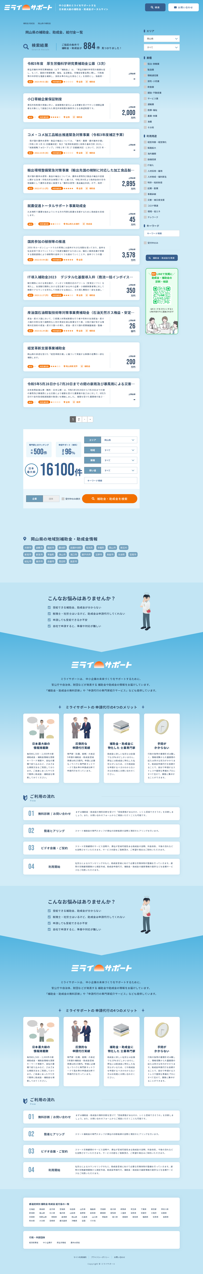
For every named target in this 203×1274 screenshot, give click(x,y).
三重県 (123, 1213)
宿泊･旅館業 (153, 63)
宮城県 (62, 1209)
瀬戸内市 (86, 554)
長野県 (82, 1213)
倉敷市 (39, 547)
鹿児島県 (63, 1220)
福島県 (93, 1209)
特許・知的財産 (155, 182)
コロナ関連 (153, 205)
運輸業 (151, 104)
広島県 (84, 1217)
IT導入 (151, 165)
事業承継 (152, 194)
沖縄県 (74, 1220)
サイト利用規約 (80, 1257)
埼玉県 (133, 1209)
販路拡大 (152, 147)
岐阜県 (93, 1213)
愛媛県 (125, 1217)
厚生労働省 (61, 1242)
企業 (34, 498)
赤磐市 (50, 561)
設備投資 (152, 159)
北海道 (32, 1209)
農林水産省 (75, 1242)
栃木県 (113, 1209)
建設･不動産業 (154, 92)
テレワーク (153, 217)
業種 (92, 460)
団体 (51, 498)
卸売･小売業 (153, 81)
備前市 (50, 547)
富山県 (42, 1213)
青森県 (42, 1209)
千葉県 (143, 1209)
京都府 (143, 1213)
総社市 (28, 561)
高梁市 (73, 561)
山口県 (94, 1217)
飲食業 (151, 86)
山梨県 (72, 1213)
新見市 (28, 554)
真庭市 (110, 554)
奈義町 (101, 547)
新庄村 (123, 547)
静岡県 (103, 1213)
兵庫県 (164, 1213)
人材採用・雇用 (155, 170)
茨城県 (103, 1209)
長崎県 (165, 1217)
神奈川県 (164, 1209)
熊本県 (32, 1220)
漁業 (150, 121)
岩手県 (52, 1209)
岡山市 (112, 547)
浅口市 (73, 554)
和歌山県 (43, 1217)
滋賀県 (133, 1213)
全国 (83, 1220)
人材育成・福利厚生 (157, 176)
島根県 (64, 1217)
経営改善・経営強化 (157, 142)
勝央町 (62, 547)
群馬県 (123, 1209)
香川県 (115, 1217)
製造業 (151, 69)
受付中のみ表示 (72, 498)
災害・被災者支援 (156, 199)
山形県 (82, 1209)
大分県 (42, 1220)
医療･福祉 (152, 110)
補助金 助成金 (29, 23)
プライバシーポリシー (100, 1257)
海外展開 (152, 153)
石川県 (52, 1213)
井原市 (28, 547)
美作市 (39, 561)
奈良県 (32, 1217)
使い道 (92, 470)
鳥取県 (54, 1217)
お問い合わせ (119, 1257)
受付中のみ (153, 242)
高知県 (135, 1217)
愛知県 (113, 1213)
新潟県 (32, 1213)
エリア (92, 440)
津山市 (62, 554)
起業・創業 (153, 188)
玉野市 (98, 554)
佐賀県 (155, 1217)
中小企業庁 (47, 1242)
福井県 (62, 1213)
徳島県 (105, 1217)
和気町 (89, 547)
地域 (92, 450)
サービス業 (153, 98)
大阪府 (153, 1213)
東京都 (153, 1209)
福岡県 (145, 1217)
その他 (151, 127)
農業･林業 (152, 115)
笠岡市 (133, 554)
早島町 (50, 554)
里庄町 (62, 561)
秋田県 (72, 1209)
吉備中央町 (75, 547)
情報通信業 (153, 75)
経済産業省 (33, 1242)
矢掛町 (121, 554)
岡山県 (74, 1217)
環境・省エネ (154, 211)
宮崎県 (52, 1220)
